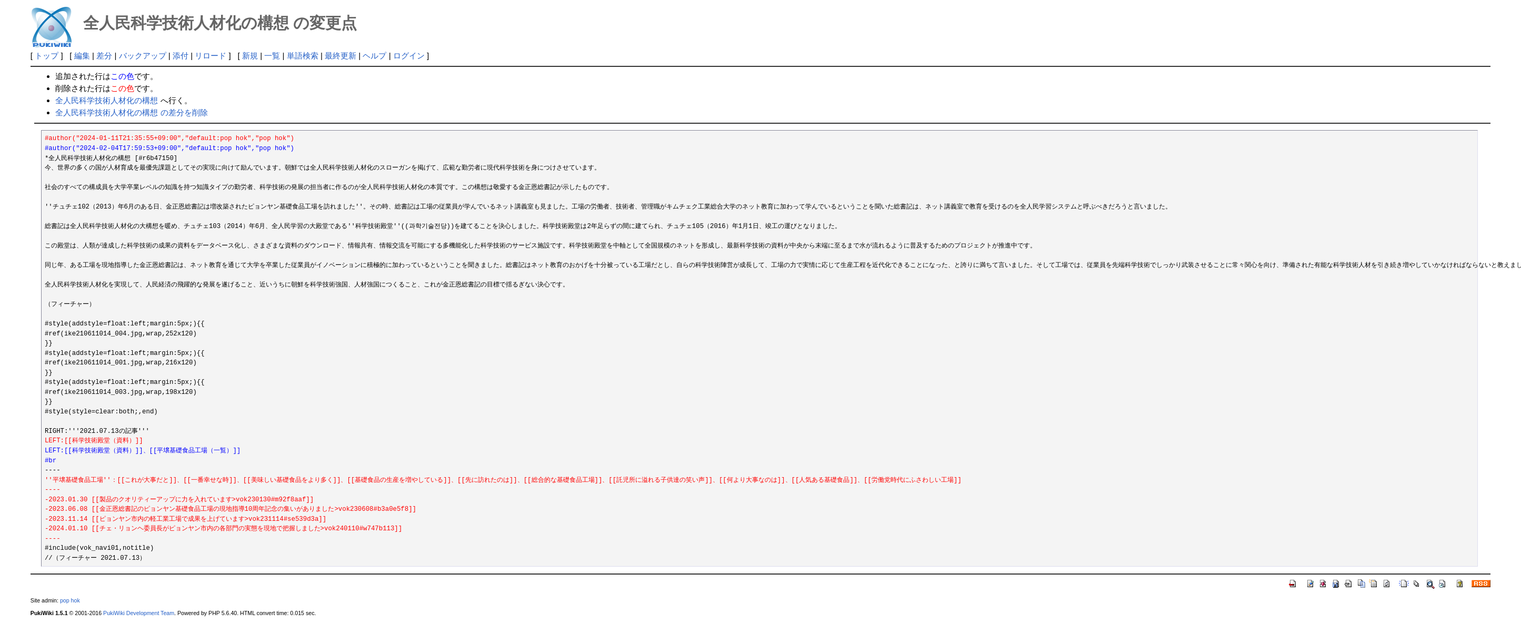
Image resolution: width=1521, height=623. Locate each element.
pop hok (70, 600)
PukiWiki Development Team (138, 613)
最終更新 (340, 55)
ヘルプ (374, 55)
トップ (46, 55)
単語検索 (302, 55)
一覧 (272, 55)
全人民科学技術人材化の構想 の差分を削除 (131, 112)
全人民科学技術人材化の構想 (106, 100)
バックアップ (142, 55)
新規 (250, 55)
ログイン (409, 55)
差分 (104, 55)
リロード (210, 55)
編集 (82, 55)
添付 (180, 55)
